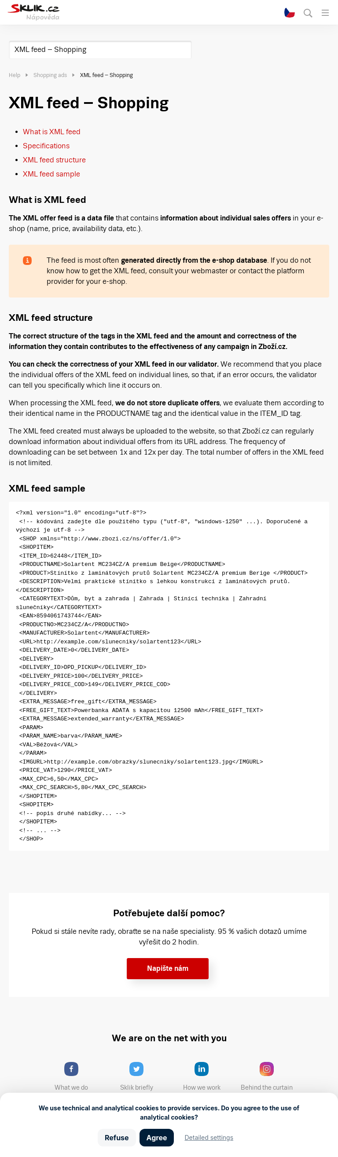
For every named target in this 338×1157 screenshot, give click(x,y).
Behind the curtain (269, 1076)
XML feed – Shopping (50, 49)
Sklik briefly (144, 1076)
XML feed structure (54, 160)
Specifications (46, 146)
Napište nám (167, 968)
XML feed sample (51, 174)
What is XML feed (52, 132)
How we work (208, 1076)
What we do (79, 1076)
